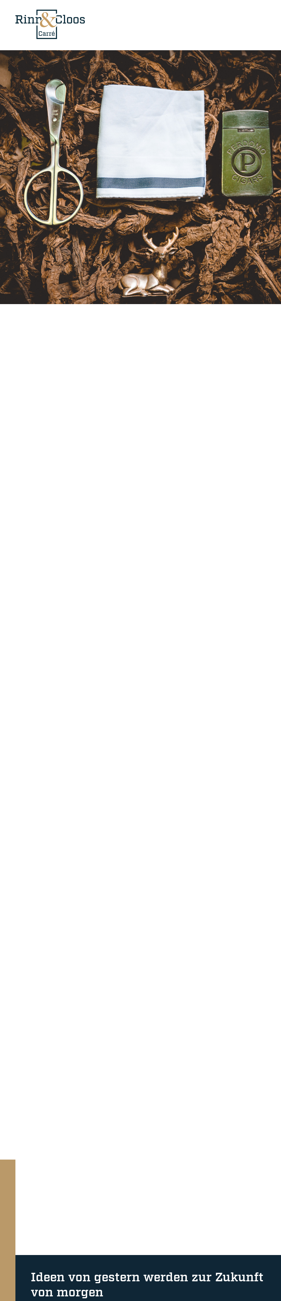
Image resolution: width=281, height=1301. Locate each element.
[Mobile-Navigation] (258, 24)
